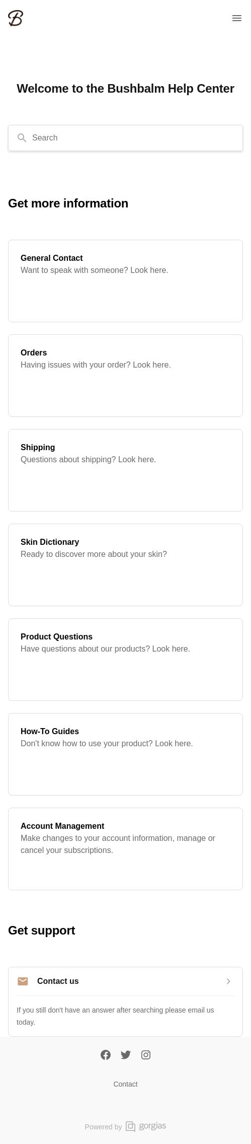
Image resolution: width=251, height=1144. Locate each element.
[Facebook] (106, 1056)
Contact (125, 1084)
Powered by (125, 1126)
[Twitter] (126, 1056)
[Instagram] (146, 1056)
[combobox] (125, 138)
